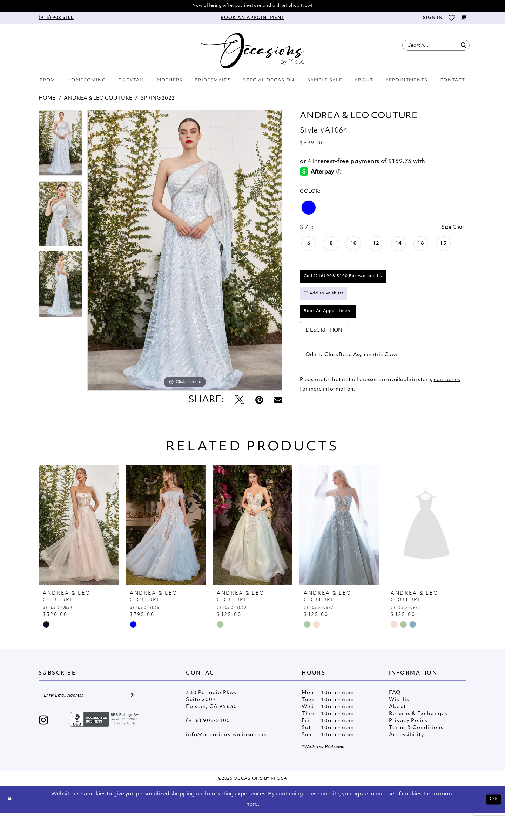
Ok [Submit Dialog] (493, 806)
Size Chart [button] (453, 228)
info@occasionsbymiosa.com (226, 741)
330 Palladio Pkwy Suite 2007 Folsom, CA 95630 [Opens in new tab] (211, 706)
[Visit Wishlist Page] (451, 18)
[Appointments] (252, 18)
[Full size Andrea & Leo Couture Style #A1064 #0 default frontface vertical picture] (185, 251)
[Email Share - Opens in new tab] (278, 401)
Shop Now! (303, 6)
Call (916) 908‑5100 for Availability (347, 279)
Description (323, 337)
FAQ (395, 699)
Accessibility (406, 741)
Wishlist (400, 706)
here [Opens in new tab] (252, 811)
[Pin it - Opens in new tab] (259, 401)
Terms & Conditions (416, 734)
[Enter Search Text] (436, 46)
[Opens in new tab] (105, 727)
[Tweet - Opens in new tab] (239, 401)
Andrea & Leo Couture (98, 99)
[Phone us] (56, 18)
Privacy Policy (408, 727)
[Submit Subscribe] (132, 703)
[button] (432, 18)
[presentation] (79, 532)
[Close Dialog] (10, 806)
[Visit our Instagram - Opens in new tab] (44, 728)
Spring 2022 (158, 99)
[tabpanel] (60, 146)
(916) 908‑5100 (208, 727)
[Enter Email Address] (89, 703)
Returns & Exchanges (418, 720)
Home (47, 99)
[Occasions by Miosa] (252, 51)
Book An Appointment (331, 317)
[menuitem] (56, 18)
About (397, 713)
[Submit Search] (463, 46)
